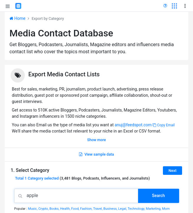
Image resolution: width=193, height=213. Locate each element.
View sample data (96, 154)
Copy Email (164, 125)
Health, (65, 209)
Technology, (136, 209)
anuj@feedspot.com (133, 124)
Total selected (37, 178)
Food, (75, 209)
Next (172, 170)
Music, (33, 209)
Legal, (123, 209)
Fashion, (86, 209)
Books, (55, 209)
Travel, (98, 209)
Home (17, 18)
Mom (166, 209)
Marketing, (154, 209)
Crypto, (44, 209)
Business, (110, 209)
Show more (96, 140)
